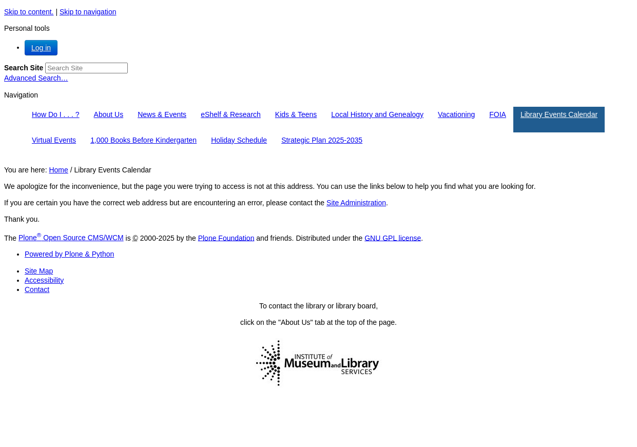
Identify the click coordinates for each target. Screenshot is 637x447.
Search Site (23, 68)
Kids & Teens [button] (296, 114)
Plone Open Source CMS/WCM (71, 238)
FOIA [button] (497, 114)
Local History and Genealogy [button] (377, 114)
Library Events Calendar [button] (558, 114)
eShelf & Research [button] (231, 114)
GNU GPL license (392, 238)
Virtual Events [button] (54, 140)
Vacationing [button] (456, 114)
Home (58, 170)
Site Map (39, 271)
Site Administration (356, 203)
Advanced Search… (36, 78)
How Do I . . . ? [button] (56, 114)
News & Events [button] (162, 114)
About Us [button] (109, 114)
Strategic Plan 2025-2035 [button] (321, 140)
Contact (37, 289)
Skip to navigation (88, 12)
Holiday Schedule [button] (239, 140)
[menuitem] (56, 119)
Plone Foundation (226, 238)
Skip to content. (29, 12)
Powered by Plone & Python (69, 254)
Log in (41, 48)
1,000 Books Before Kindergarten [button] (143, 140)
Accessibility (44, 280)
